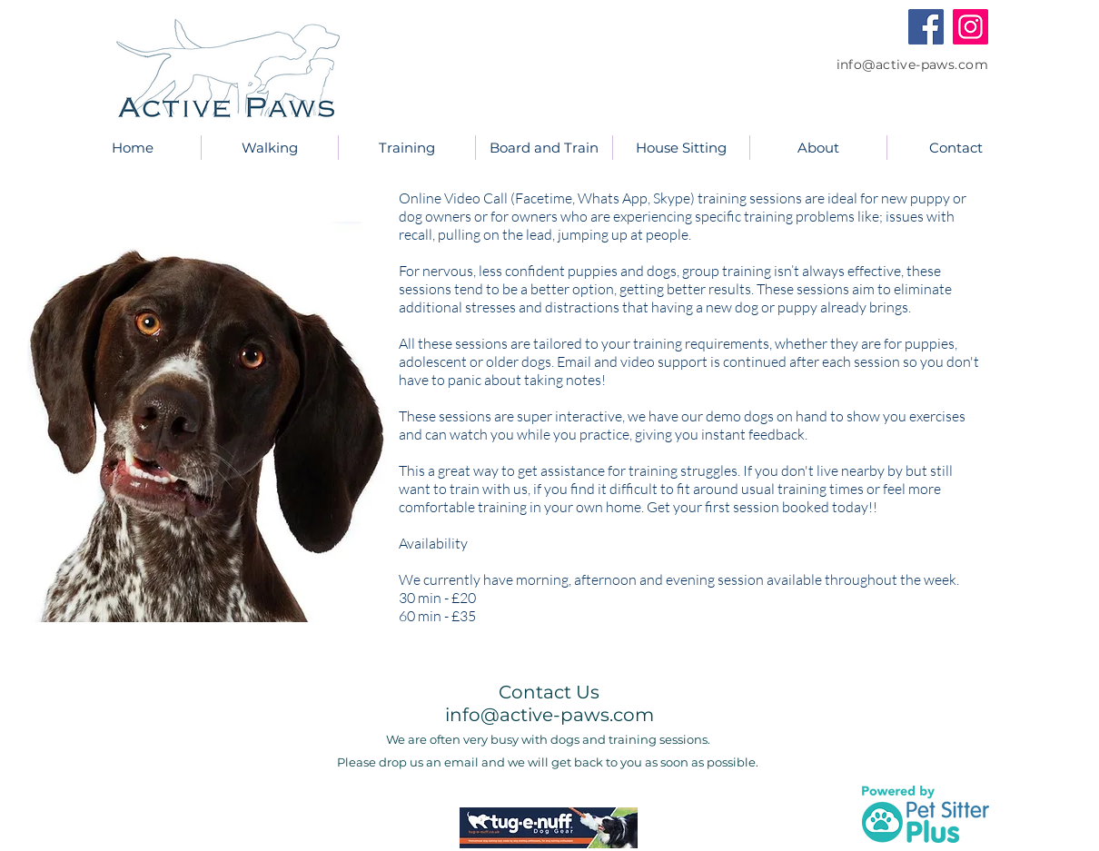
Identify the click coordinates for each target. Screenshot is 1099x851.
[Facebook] (926, 27)
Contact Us (549, 692)
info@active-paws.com (912, 64)
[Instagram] (970, 27)
